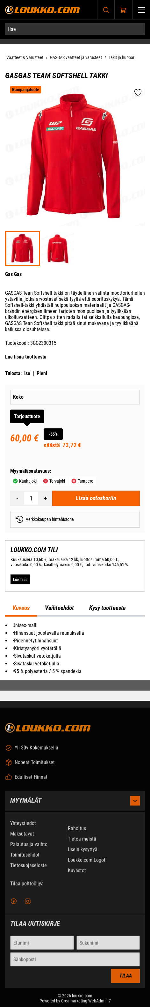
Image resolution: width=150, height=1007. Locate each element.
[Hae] (75, 29)
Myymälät (75, 806)
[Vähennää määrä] (17, 498)
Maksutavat (22, 839)
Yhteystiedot (23, 829)
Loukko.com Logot (86, 865)
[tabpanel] (75, 648)
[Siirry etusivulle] (42, 9)
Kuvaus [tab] (21, 607)
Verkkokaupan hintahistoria (45, 519)
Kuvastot (77, 876)
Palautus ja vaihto (28, 850)
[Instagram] (28, 907)
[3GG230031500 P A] (57, 248)
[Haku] (106, 9)
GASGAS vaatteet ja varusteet (76, 57)
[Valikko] (141, 9)
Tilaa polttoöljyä (27, 889)
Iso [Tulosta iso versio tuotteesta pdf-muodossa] (27, 373)
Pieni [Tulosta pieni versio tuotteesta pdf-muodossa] (42, 373)
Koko (18, 397)
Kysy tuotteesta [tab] (107, 607)
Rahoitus (77, 834)
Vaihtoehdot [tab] (59, 607)
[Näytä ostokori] (123, 10)
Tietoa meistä (82, 844)
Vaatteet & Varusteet (24, 57)
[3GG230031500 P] (22, 248)
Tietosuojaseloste (28, 871)
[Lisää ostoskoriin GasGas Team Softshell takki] (96, 498)
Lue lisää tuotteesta (25, 357)
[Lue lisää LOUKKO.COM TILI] (20, 579)
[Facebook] (14, 907)
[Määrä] (31, 498)
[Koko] (90, 397)
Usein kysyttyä (82, 855)
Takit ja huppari (122, 57)
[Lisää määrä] (45, 498)
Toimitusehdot (24, 860)
